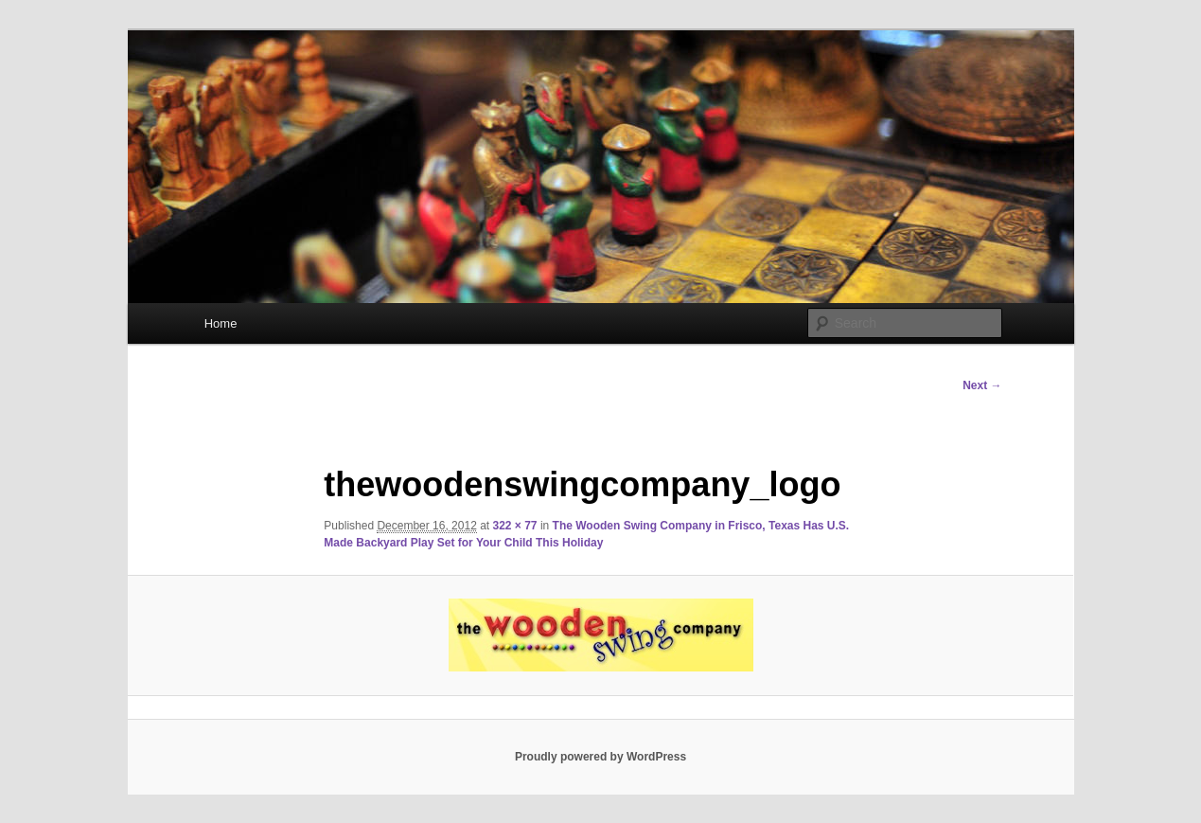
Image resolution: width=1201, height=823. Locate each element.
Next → (982, 385)
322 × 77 (515, 525)
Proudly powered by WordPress (600, 756)
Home (221, 323)
